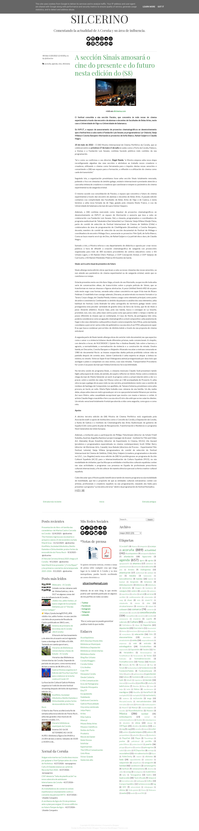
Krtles (83, 713)
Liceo (151, 686)
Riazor (153, 754)
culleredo (123, 622)
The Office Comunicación (91, 750)
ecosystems (126, 634)
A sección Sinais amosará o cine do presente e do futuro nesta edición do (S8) (115, 65)
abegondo (143, 546)
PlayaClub (126, 738)
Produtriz (84, 733)
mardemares (148, 689)
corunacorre (123, 619)
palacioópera (136, 732)
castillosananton (135, 597)
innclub (148, 680)
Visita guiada (133, 790)
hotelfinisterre (149, 677)
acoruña (48, 64)
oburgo (149, 723)
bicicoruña (126, 588)
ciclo (138, 600)
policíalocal (135, 741)
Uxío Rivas (85, 753)
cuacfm (149, 619)
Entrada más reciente (52, 501)
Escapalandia (86, 693)
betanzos (148, 582)
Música (123, 713)
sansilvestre (136, 766)
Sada (121, 759)
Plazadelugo (148, 738)
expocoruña (123, 650)
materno (126, 698)
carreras (150, 594)
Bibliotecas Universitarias (91, 650)
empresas (122, 643)
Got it (161, 6)
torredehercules (128, 781)
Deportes (147, 625)
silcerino (99, 19)
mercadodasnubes (144, 701)
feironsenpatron (146, 653)
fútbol (121, 674)
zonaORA (140, 793)
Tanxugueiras (135, 775)
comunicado (123, 613)
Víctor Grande (86, 756)
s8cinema (66, 64)
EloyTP (83, 690)
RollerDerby (127, 756)
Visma (143, 790)
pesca (144, 735)
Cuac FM (84, 670)
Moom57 (125, 708)
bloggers (138, 588)
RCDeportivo (139, 750)
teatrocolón (124, 778)
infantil (129, 680)
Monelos (139, 705)
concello (134, 613)
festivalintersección (142, 659)
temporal (152, 778)
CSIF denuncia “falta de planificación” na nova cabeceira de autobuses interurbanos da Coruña (59, 779)
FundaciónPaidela (126, 671)
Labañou (151, 683)
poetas (122, 741)
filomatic (152, 662)
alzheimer (149, 564)
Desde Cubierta (87, 677)
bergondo (134, 582)
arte (120, 570)
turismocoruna (144, 784)
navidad (144, 713)
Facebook (86, 606)
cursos (145, 622)
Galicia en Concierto (89, 700)
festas (149, 656)
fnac (151, 665)
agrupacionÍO (124, 564)
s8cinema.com (119, 111)
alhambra (137, 563)
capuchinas (125, 594)
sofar (121, 772)
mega (149, 698)
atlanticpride (124, 572)
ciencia (137, 603)
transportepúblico (126, 784)
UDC (124, 787)
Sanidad (122, 765)
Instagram (86, 609)
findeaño (125, 665)
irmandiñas (131, 683)
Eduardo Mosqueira (89, 687)
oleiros (145, 726)
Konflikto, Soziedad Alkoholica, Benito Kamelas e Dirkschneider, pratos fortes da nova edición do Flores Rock (60, 549)
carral (141, 594)
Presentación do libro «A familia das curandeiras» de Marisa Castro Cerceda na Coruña (59, 530)
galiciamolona (139, 674)
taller (124, 775)
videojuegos (148, 787)
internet (122, 683)
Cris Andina (85, 667)
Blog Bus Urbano (87, 657)
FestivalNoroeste (126, 662)
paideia (125, 732)
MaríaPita (136, 692)
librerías (136, 686)
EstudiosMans (145, 646)
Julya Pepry (85, 710)
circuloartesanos (126, 606)
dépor (137, 625)
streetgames (138, 772)
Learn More (149, 6)
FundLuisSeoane (145, 671)
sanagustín (148, 763)
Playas (137, 738)
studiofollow (150, 772)
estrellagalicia (125, 646)
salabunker (149, 760)
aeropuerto (145, 554)
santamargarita (150, 766)
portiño (148, 741)
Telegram (86, 612)
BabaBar (132, 576)
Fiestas (141, 661)
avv (120, 576)
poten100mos (124, 744)
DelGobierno (127, 625)
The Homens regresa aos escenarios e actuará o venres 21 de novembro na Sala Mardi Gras (59, 539)
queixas (138, 747)
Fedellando (85, 697)
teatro (149, 775)
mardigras (123, 692)
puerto (149, 744)
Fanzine (146, 649)
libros (144, 686)
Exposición (135, 649)
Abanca (134, 546)
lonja (121, 689)
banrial (150, 579)
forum (121, 668)
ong (123, 729)
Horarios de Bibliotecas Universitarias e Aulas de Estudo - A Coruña (62, 650)
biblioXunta (152, 585)
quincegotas (148, 747)
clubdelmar (141, 606)
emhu (134, 640)
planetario (152, 735)
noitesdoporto (125, 716)
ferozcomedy (138, 656)
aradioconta (148, 566)
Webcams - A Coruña (61, 584)
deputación (124, 628)
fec (154, 649)
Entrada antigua (149, 501)
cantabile (143, 591)
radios (129, 750)
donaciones (133, 631)
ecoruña (153, 631)
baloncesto (147, 576)
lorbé (128, 689)
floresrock (142, 665)
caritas (134, 594)
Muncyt (83, 720)
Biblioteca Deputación (90, 647)
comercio (150, 609)
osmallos (138, 729)
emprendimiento (148, 640)
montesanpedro (150, 705)
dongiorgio (143, 631)
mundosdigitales (147, 708)
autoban (150, 573)
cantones (152, 591)
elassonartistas (125, 637)
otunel (146, 729)
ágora (142, 560)
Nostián (139, 720)
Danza (153, 622)
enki (135, 643)
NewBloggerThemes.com (118, 828)
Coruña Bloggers (87, 660)
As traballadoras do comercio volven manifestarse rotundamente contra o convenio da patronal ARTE (57, 791)
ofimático (135, 726)
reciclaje (151, 750)
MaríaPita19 (148, 692)
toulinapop (140, 781)
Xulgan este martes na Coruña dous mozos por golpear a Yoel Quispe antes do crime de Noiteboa (60, 760)
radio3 (121, 750)
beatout (122, 582)
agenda (55, 64)
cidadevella (123, 603)
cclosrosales (148, 597)
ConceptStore (130, 616)
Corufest (150, 616)
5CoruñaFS (123, 546)
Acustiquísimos (87, 637)
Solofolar (84, 743)
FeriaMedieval (124, 656)
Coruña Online (86, 664)
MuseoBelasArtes (135, 711)
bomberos (149, 588)
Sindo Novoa (86, 740)
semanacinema (138, 769)
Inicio (101, 501)
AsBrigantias (145, 570)
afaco (153, 553)
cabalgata (123, 591)
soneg (128, 772)
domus (123, 631)
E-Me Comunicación (89, 680)
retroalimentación (141, 753)
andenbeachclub (125, 567)
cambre (134, 591)
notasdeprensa (150, 720)
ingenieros (138, 680)
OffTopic (123, 726)
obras (137, 723)
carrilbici (122, 597)
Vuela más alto (86, 760)
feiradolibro (128, 652)
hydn (121, 680)
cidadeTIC (149, 600)
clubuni (150, 606)
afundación (129, 556)
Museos (150, 711)
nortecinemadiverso (126, 720)
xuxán (133, 793)
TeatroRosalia (139, 778)
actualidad (150, 550)
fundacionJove (147, 668)
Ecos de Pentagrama (89, 684)
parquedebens (124, 735)
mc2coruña (137, 698)
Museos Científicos (88, 727)
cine (60, 64)
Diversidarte (138, 628)
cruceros (137, 619)
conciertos (141, 616)
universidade (135, 787)
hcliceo (126, 677)
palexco (150, 732)
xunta (123, 793)
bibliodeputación (126, 585)
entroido (147, 643)
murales (122, 711)
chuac (129, 600)
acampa (153, 546)
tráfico (149, 781)
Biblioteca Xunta (87, 654)
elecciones (147, 637)
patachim (135, 735)
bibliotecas (140, 585)
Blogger (116, 825)
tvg (154, 784)
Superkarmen (86, 746)
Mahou (136, 689)
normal (147, 717)
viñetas (122, 790)
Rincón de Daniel (87, 736)
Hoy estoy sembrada (89, 707)
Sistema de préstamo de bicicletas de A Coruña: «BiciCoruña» (62, 628)
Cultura (134, 621)
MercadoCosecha (125, 701)
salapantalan (124, 763)
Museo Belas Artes (88, 723)
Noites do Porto (87, 730)
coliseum (123, 609)
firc (133, 665)
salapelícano (136, 763)
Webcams (152, 790)
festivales (122, 659)
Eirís (151, 634)
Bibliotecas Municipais (90, 644)
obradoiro (126, 723)
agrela (150, 560)
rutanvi (138, 757)
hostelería (136, 677)
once (154, 726)
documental (151, 628)
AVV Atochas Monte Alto (91, 641)
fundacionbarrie (133, 668)
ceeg (121, 600)
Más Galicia (85, 717)
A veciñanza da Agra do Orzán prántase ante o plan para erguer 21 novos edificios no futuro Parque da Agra (60, 804)
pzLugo (121, 747)
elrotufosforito (124, 640)
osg (129, 729)
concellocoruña (148, 612)
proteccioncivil (137, 744)
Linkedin (85, 615)
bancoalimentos (125, 579)
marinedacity (151, 695)
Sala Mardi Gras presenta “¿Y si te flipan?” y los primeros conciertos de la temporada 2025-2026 (60, 568)
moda (131, 705)
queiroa (129, 747)
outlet (153, 729)
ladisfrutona (124, 686)
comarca (136, 609)
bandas (139, 578)
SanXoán (125, 769)
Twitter (85, 602)
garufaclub (151, 674)
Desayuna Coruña (88, 674)
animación (137, 567)
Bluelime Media (85, 828)
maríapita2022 (124, 695)
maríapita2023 (137, 695)
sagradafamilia (135, 760)
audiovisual (140, 573)
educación (139, 634)
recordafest (124, 753)
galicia (128, 674)
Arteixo (131, 570)
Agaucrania (146, 556)
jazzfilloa (141, 683)
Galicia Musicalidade (89, 703)
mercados (123, 705)
